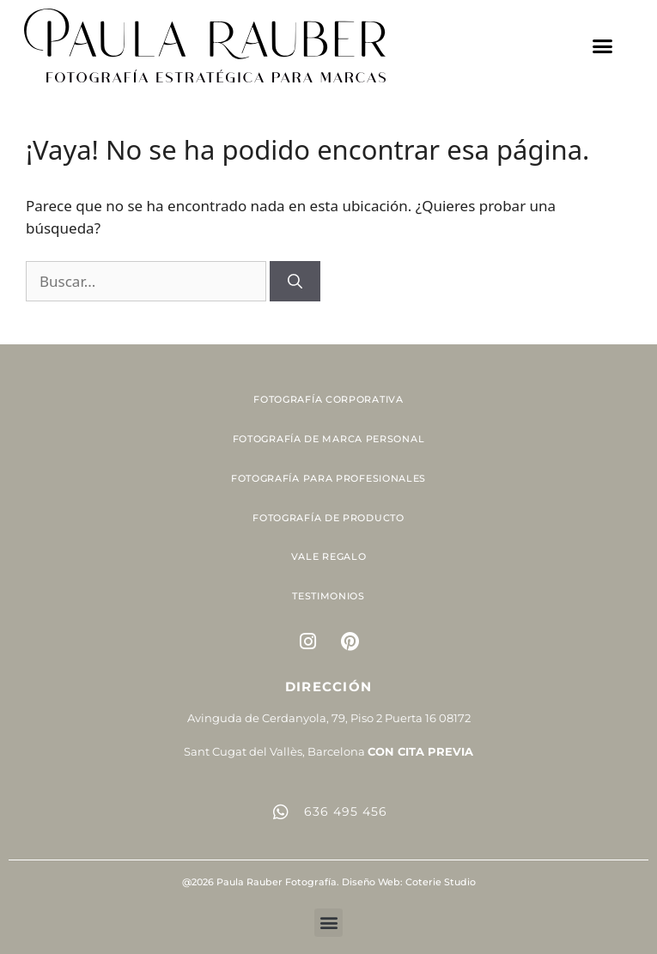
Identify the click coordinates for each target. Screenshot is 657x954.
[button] (603, 45)
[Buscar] (295, 281)
